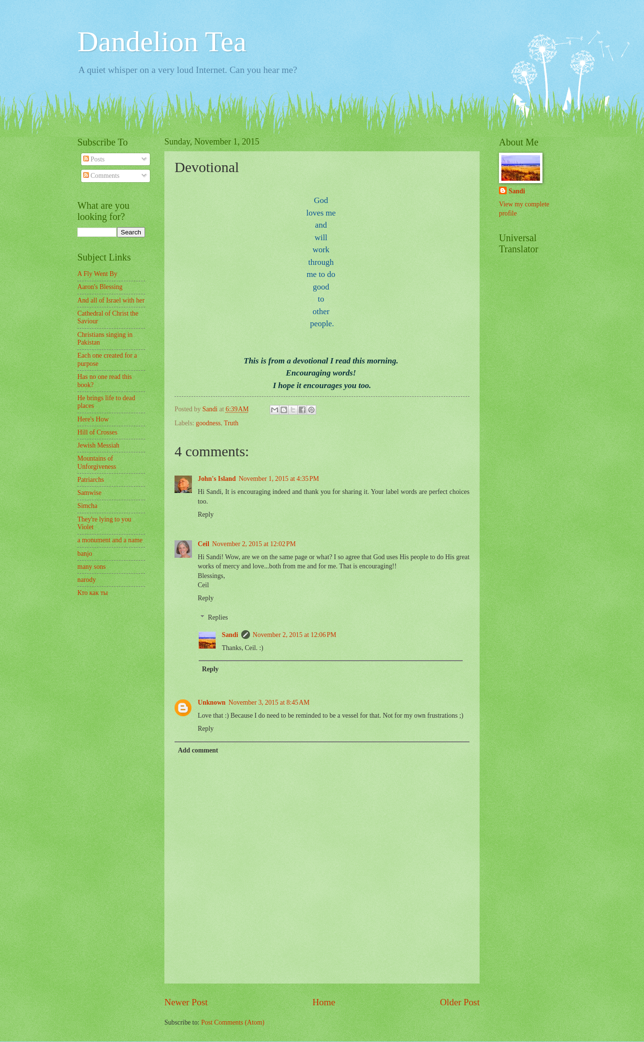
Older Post (460, 1002)
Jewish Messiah (98, 445)
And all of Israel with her (111, 300)
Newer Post (186, 1002)
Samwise (89, 492)
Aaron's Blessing (99, 286)
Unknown (212, 702)
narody (86, 579)
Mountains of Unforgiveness (96, 462)
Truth (231, 423)
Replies (218, 617)
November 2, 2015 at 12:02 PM (254, 544)
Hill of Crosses (97, 432)
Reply (206, 514)
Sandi (230, 634)
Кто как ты (92, 592)
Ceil (203, 544)
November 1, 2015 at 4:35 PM (279, 478)
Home (323, 1002)
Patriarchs (90, 479)
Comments (101, 175)
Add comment (198, 750)
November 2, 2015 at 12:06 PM (295, 634)
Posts (94, 159)
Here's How (93, 419)
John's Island (217, 478)
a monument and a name (110, 540)
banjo (84, 553)
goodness (208, 423)
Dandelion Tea (162, 42)
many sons (91, 566)
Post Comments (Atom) (232, 1022)
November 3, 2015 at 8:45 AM (269, 702)
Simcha (87, 505)
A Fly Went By (97, 273)
